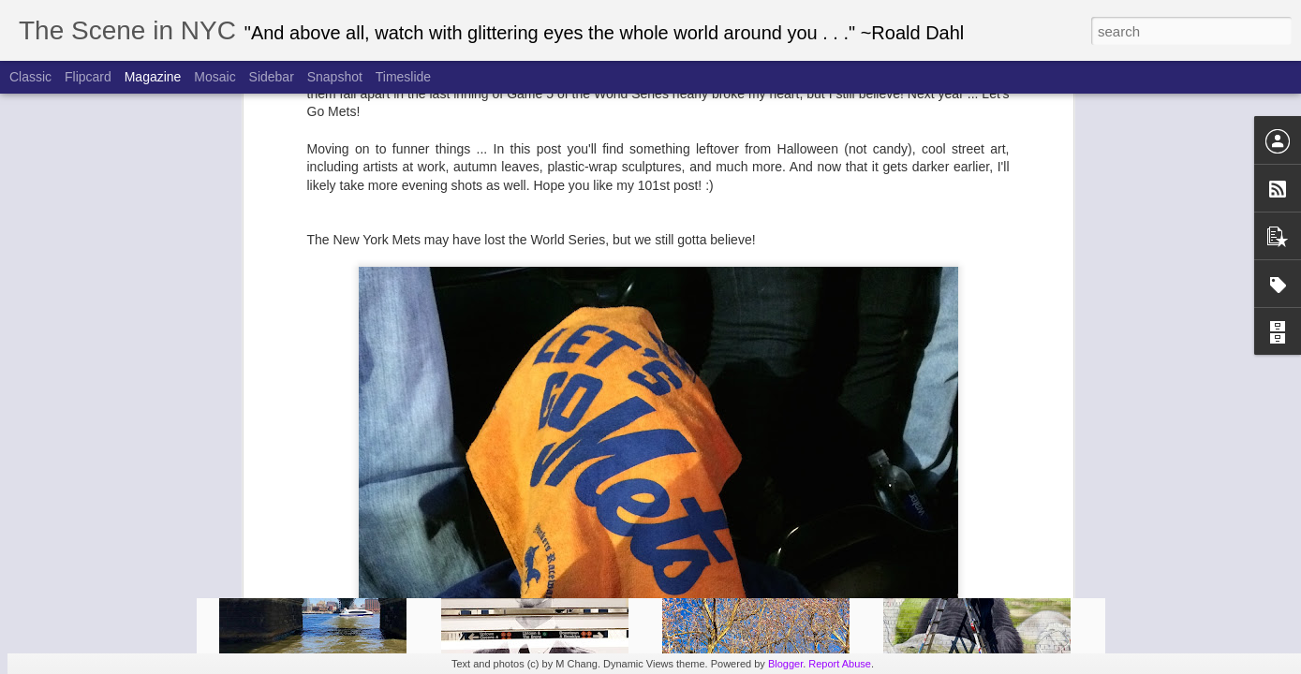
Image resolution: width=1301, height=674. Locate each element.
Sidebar (271, 76)
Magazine (153, 76)
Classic (30, 76)
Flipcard (88, 76)
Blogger (785, 663)
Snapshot (334, 76)
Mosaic (214, 76)
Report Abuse (839, 663)
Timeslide (403, 76)
